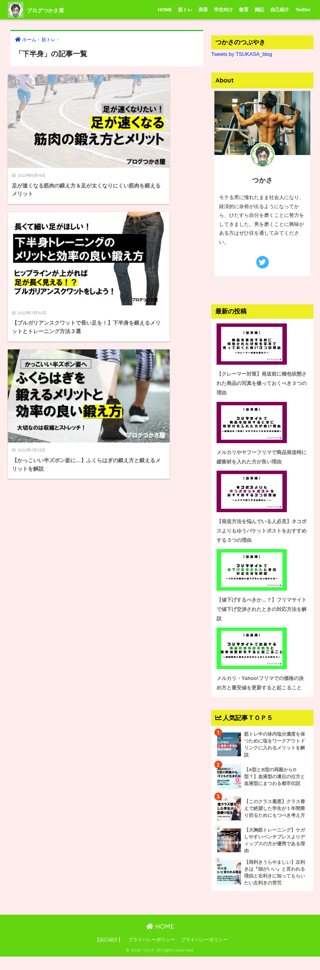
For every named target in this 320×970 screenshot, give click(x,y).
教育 (243, 9)
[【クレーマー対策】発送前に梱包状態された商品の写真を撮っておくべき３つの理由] (262, 344)
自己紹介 (279, 9)
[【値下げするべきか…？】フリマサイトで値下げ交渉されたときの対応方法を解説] (262, 571)
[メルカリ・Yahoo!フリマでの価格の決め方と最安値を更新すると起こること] (262, 650)
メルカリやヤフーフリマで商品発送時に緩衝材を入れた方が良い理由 (262, 457)
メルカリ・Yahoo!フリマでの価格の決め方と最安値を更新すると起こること (262, 689)
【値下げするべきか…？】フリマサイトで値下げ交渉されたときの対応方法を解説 (262, 610)
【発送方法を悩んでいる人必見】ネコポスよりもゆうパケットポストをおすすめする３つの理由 (262, 531)
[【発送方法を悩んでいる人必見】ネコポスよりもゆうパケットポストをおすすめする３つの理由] (262, 492)
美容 (203, 9)
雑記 (259, 9)
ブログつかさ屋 (45, 9)
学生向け (223, 9)
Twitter (302, 9)
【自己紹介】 (109, 953)
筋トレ (185, 9)
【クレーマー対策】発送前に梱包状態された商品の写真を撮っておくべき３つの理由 (262, 382)
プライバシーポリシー (151, 953)
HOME (165, 9)
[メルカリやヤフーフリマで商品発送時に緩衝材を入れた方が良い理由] (262, 423)
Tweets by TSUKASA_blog (242, 54)
